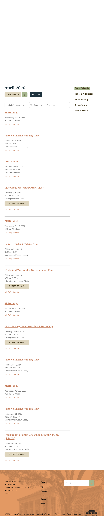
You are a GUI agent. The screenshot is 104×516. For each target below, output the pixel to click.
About (42, 503)
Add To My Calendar (12, 124)
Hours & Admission (83, 94)
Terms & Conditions (74, 514)
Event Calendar (82, 88)
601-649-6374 (11, 490)
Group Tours (80, 105)
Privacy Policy (60, 514)
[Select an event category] (16, 105)
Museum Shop (81, 99)
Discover (44, 491)
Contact (8, 493)
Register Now (17, 204)
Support (43, 499)
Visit (42, 487)
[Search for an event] (49, 105)
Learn (42, 495)
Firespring (48, 514)
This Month (12, 94)
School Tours (81, 110)
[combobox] (76, 483)
